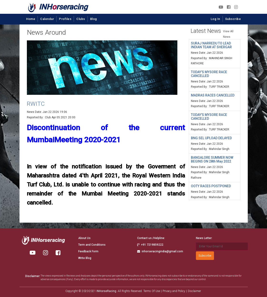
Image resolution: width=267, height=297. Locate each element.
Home (30, 19)
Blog (93, 19)
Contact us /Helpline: (151, 238)
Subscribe (233, 19)
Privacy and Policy (174, 291)
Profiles (65, 19)
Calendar (47, 19)
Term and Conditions (92, 244)
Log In (215, 19)
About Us (84, 238)
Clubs (80, 19)
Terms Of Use (151, 291)
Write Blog (84, 258)
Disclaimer (194, 291)
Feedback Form (88, 251)
